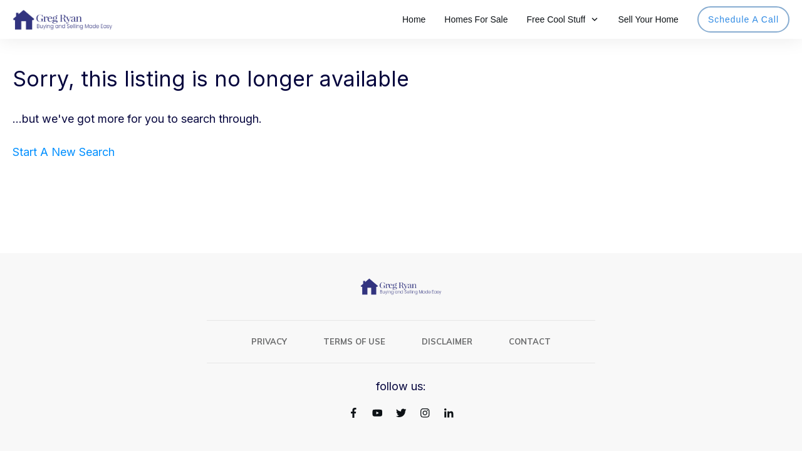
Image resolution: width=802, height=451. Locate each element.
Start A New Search (64, 151)
